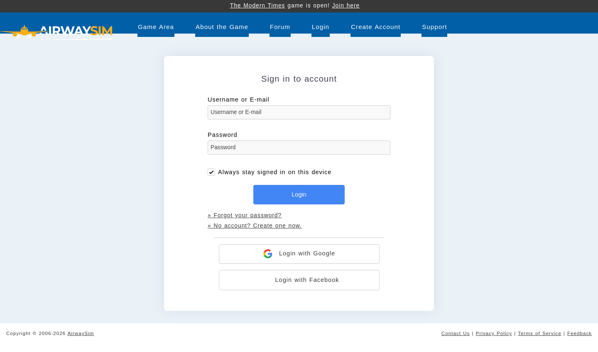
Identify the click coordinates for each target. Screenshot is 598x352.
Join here (346, 5)
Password (299, 145)
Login (320, 26)
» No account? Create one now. (255, 226)
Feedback (579, 333)
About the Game (222, 26)
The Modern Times (257, 5)
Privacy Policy (494, 333)
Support (434, 26)
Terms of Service (539, 333)
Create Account (375, 26)
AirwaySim (81, 333)
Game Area (156, 26)
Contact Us (455, 333)
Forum (280, 26)
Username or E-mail (299, 110)
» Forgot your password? (245, 215)
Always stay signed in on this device (274, 172)
